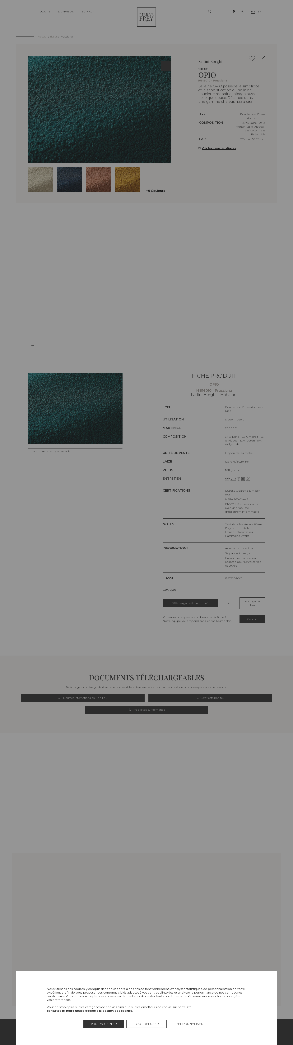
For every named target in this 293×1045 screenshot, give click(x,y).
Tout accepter (104, 1024)
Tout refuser (146, 1024)
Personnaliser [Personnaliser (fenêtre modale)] (189, 1024)
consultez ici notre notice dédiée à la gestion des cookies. (90, 1010)
